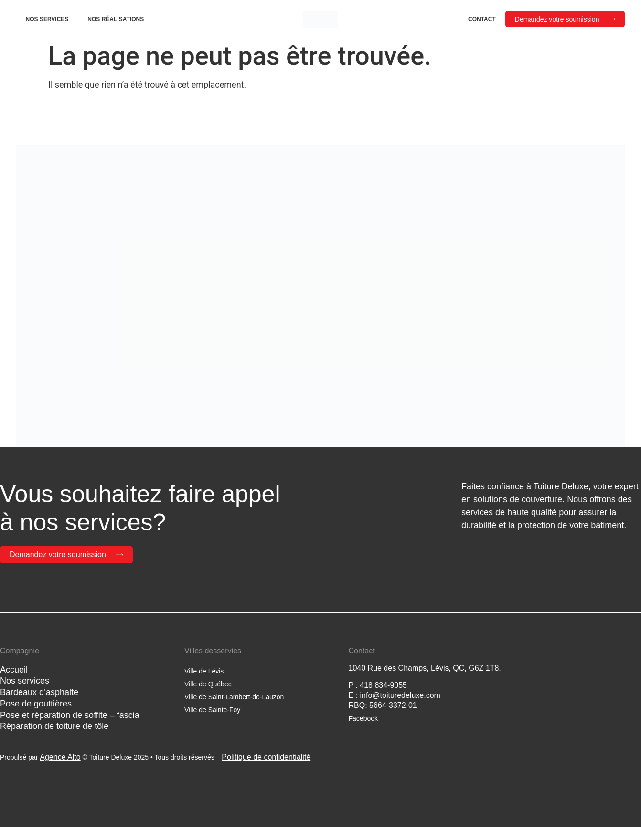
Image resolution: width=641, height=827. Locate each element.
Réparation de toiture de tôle (54, 726)
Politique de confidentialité (266, 757)
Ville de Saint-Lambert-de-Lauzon (234, 697)
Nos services (47, 19)
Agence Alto (60, 757)
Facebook (363, 718)
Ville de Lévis (204, 671)
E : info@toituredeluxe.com (394, 695)
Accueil (14, 669)
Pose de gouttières (36, 703)
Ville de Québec (208, 684)
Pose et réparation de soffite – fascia (69, 715)
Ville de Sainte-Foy (212, 710)
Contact (482, 19)
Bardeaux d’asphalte (39, 692)
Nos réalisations (115, 19)
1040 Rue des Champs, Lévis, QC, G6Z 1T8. (425, 668)
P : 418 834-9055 (378, 685)
